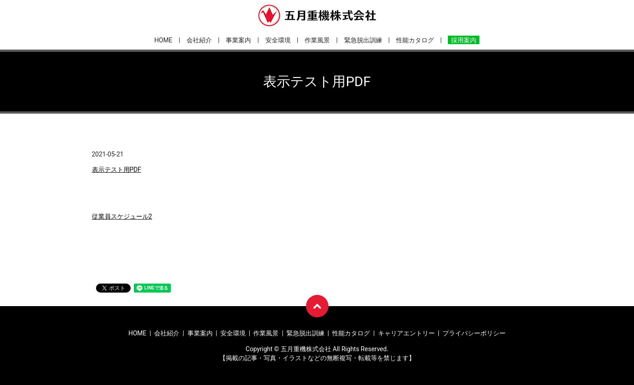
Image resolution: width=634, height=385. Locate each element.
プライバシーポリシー (474, 333)
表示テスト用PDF (116, 169)
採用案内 (463, 40)
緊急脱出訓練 (363, 40)
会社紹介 (199, 40)
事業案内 (238, 40)
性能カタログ (415, 40)
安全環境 (278, 40)
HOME (164, 40)
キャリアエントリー (406, 333)
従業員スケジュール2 (122, 216)
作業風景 (317, 40)
